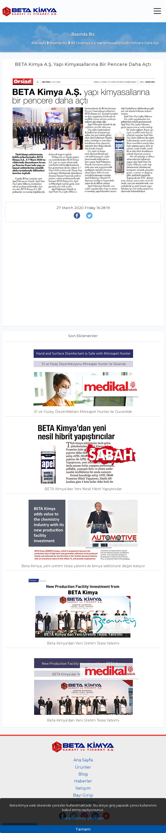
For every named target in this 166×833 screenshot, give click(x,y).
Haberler (83, 781)
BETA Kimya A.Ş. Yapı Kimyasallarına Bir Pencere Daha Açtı (113, 43)
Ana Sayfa (38, 43)
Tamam (83, 829)
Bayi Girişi (83, 795)
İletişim (83, 788)
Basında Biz (57, 43)
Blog (83, 774)
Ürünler (83, 767)
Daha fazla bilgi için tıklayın (83, 818)
